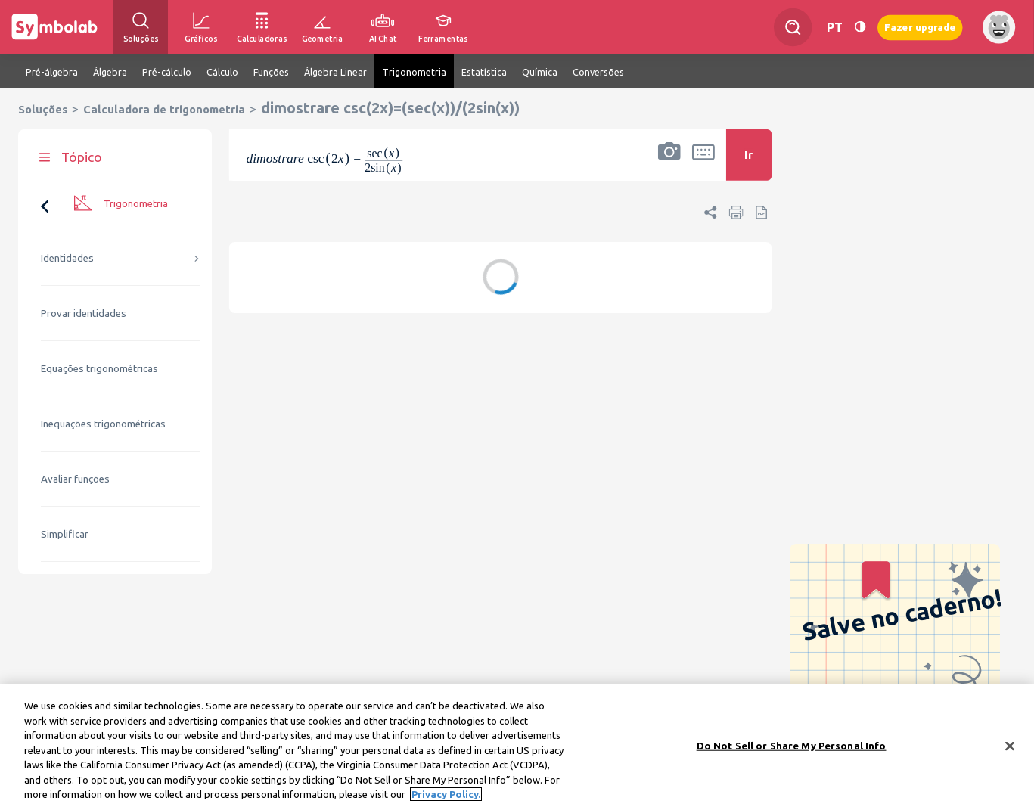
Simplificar (64, 534)
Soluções (42, 109)
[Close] (1009, 750)
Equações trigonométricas (99, 368)
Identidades (67, 258)
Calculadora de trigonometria (164, 109)
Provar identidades (83, 313)
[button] (669, 165)
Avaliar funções (75, 479)
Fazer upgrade (920, 27)
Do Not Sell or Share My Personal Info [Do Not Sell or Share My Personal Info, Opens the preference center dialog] (792, 750)
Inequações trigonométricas (103, 424)
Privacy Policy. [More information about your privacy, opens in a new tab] (445, 799)
